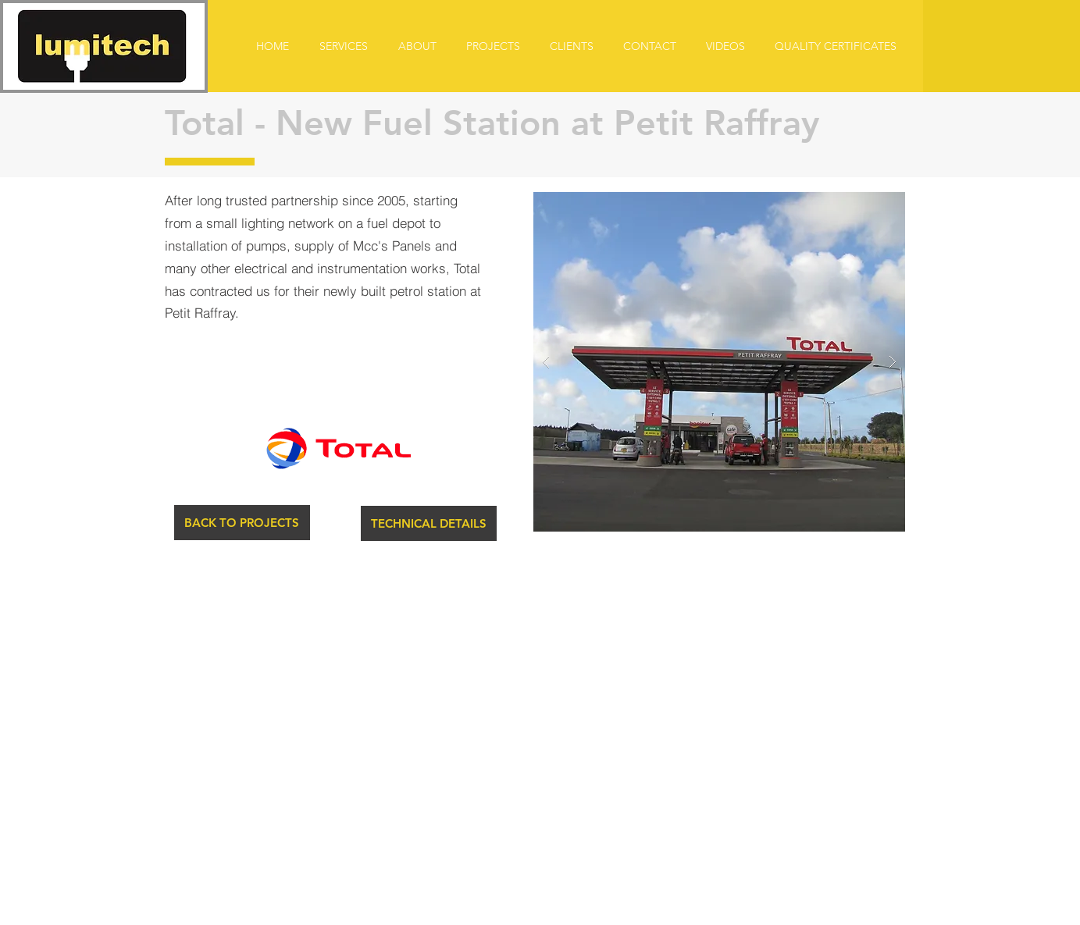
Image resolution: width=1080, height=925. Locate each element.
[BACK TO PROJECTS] (242, 522)
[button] (429, 523)
